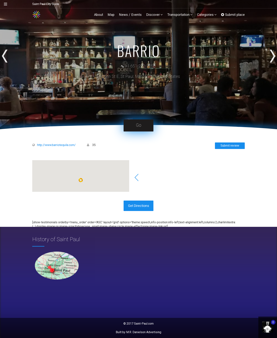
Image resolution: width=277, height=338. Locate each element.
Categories (207, 15)
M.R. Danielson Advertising (143, 332)
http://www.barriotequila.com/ (56, 145)
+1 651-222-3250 (140, 66)
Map (111, 15)
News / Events (130, 15)
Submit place (233, 15)
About (98, 15)
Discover (154, 15)
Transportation (180, 15)
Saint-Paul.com (144, 323)
